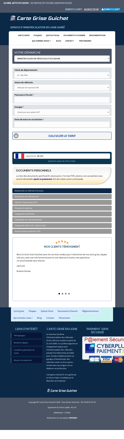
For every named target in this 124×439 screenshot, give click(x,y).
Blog (58, 41)
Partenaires (85, 41)
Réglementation (97, 35)
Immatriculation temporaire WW (27, 231)
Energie (20, 107)
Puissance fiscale (25, 94)
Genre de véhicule (24, 82)
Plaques (38, 35)
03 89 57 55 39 (91, 9)
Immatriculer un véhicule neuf (26, 196)
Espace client (111, 9)
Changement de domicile (24, 214)
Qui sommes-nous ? (41, 41)
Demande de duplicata (23, 208)
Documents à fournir (74, 35)
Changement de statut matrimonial (28, 220)
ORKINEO (73, 418)
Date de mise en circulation (29, 119)
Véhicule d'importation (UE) (25, 202)
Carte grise (24, 35)
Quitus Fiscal (52, 35)
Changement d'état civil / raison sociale (30, 225)
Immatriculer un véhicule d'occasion (28, 191)
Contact (69, 41)
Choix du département (25, 70)
